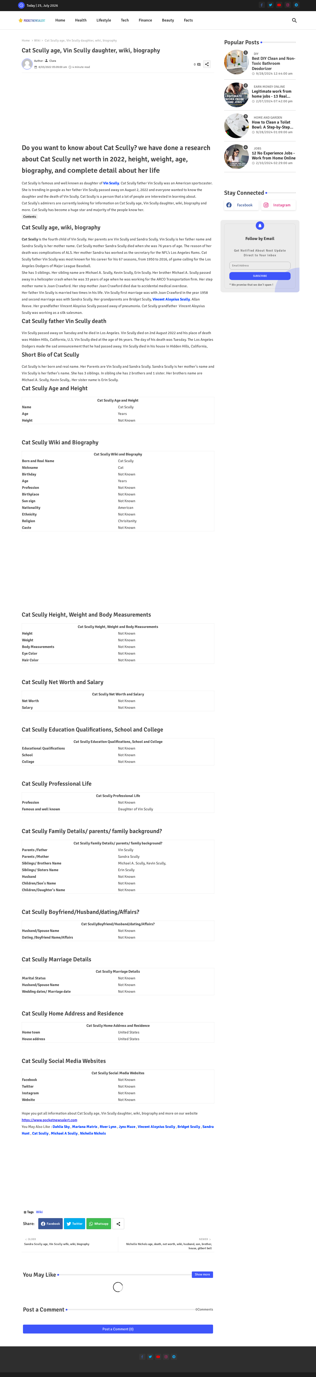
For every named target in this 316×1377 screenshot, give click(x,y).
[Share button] (118, 1223)
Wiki (37, 41)
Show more (202, 1274)
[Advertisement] (118, 107)
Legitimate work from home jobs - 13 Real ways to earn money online (272, 94)
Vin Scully (111, 183)
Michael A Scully (64, 1133)
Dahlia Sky (61, 1126)
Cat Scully (40, 1133)
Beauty (168, 20)
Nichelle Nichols (93, 1133)
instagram (282, 205)
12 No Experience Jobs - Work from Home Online (274, 156)
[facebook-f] (262, 5)
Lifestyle (104, 20)
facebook (245, 205)
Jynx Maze (127, 1126)
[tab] (60, 20)
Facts (188, 20)
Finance (145, 20)
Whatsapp (101, 1224)
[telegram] (296, 5)
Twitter (77, 1224)
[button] (294, 20)
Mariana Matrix (85, 1126)
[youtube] (279, 5)
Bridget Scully (189, 1126)
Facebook (53, 1224)
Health (81, 20)
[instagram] (288, 5)
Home (60, 20)
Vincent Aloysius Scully (171, 299)
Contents (29, 217)
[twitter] (270, 5)
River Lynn (108, 1126)
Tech (125, 20)
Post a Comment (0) (118, 1329)
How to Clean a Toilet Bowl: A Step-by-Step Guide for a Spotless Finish (271, 125)
